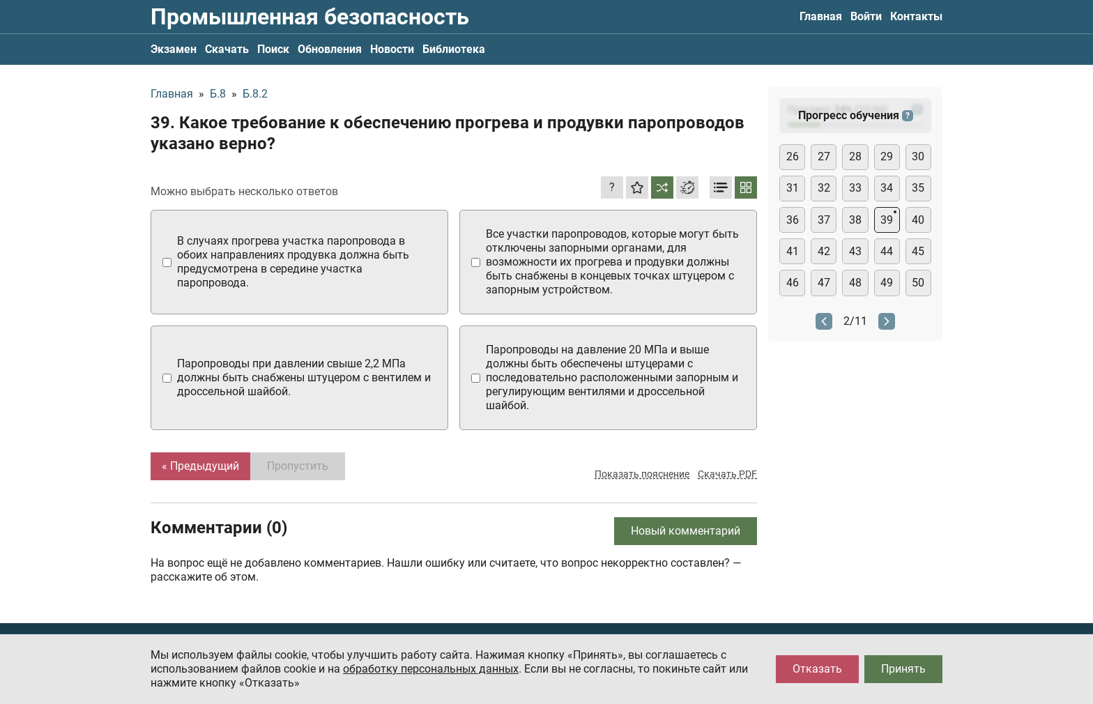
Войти (866, 16)
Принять (903, 668)
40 (918, 220)
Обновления (330, 49)
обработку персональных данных (431, 668)
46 (792, 282)
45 (918, 251)
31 (792, 187)
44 (886, 251)
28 (855, 156)
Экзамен (174, 49)
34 (886, 187)
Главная (821, 16)
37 (824, 220)
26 (792, 156)
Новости (392, 49)
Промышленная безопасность (310, 16)
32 (824, 187)
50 (918, 282)
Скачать (227, 49)
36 (792, 220)
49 (886, 282)
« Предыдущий (200, 466)
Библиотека (453, 49)
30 (918, 156)
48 (855, 282)
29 (886, 156)
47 (824, 282)
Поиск (273, 49)
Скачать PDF (727, 474)
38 (855, 220)
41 (792, 251)
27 (824, 156)
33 (855, 187)
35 (918, 187)
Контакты (916, 16)
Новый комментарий (685, 530)
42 (824, 251)
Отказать (817, 668)
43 (855, 251)
